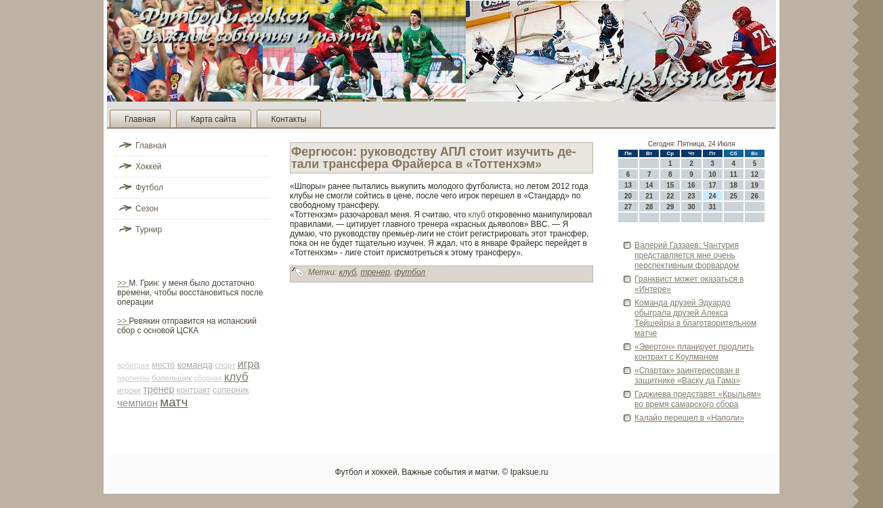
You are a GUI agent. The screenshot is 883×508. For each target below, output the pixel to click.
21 (649, 196)
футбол (409, 272)
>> (123, 283)
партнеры (133, 378)
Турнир (148, 229)
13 (628, 185)
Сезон (146, 208)
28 (649, 207)
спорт (225, 365)
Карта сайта (213, 119)
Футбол (149, 187)
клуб (236, 377)
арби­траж (133, 365)
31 (712, 207)
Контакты (289, 119)
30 (691, 207)
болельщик (172, 378)
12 (754, 174)
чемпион (137, 402)
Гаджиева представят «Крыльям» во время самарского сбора (697, 399)
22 (670, 196)
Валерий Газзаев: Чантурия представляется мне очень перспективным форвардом (686, 255)
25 (733, 196)
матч (174, 402)
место (163, 365)
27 (628, 207)
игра (249, 364)
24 (712, 196)
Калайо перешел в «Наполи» (689, 418)
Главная (140, 119)
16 (691, 185)
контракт (194, 390)
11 (733, 174)
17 (712, 185)
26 (754, 196)
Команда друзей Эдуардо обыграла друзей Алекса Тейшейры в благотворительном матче (695, 318)
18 (733, 185)
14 (649, 185)
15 (670, 185)
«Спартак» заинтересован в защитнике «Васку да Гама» (687, 375)
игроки (129, 390)
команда (195, 365)
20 (628, 196)
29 (670, 207)
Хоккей (148, 166)
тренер (158, 389)
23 (691, 196)
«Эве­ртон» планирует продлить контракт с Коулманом (694, 352)
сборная (208, 378)
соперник (231, 390)
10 (712, 174)
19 (754, 185)
